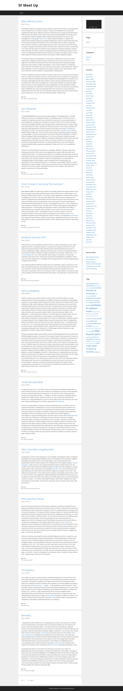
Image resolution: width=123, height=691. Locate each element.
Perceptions (27, 570)
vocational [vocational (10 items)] (97, 352)
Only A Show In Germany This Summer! (42, 184)
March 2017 (90, 199)
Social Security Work (32, 382)
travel (24, 372)
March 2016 (90, 220)
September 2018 (91, 163)
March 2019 (90, 149)
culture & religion (30, 670)
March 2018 (90, 177)
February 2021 (90, 108)
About (21, 13)
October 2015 (90, 232)
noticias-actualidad (28, 98)
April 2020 (89, 117)
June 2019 (89, 141)
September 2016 (91, 206)
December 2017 (91, 184)
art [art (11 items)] (94, 286)
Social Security (59, 401)
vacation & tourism (32, 372)
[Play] (88, 27)
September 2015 (91, 235)
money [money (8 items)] (96, 328)
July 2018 (89, 168)
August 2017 (90, 192)
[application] (94, 24)
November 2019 (91, 129)
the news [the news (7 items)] (94, 343)
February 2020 (90, 122)
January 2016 (90, 225)
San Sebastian (28, 108)
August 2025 (90, 89)
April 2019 (89, 146)
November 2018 (91, 158)
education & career (28, 280)
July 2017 (89, 194)
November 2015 (91, 230)
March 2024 (90, 96)
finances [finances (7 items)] (88, 302)
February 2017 (90, 201)
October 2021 (90, 103)
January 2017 (90, 204)
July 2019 (89, 139)
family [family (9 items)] (87, 300)
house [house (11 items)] (96, 314)
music (38, 227)
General (88, 57)
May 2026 (89, 74)
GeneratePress (70, 688)
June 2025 (89, 93)
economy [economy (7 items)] (88, 296)
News (24, 97)
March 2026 (90, 79)
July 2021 (89, 105)
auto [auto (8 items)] (97, 286)
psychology (26, 605)
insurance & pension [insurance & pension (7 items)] (90, 315)
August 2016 (90, 208)
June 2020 (89, 113)
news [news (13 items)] (92, 331)
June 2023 (89, 101)
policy (35, 98)
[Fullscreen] (100, 27)
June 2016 (89, 213)
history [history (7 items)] (93, 311)
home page (26, 560)
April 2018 (89, 175)
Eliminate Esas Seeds (32, 498)
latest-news (26, 174)
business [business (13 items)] (98, 288)
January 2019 (90, 153)
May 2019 (89, 144)
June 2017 (89, 196)
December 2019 (91, 127)
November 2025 (91, 86)
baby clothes (65, 522)
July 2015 (89, 240)
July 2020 (89, 110)
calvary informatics (28, 439)
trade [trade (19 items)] (88, 345)
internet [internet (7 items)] (96, 315)
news (31, 174)
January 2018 (90, 182)
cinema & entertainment (29, 227)
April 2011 (89, 242)
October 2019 (90, 132)
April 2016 (89, 218)
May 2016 (89, 216)
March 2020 (90, 120)
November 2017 (91, 187)
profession (36, 280)
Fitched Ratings (46, 633)
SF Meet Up (28, 5)
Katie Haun (42, 39)
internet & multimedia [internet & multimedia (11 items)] (93, 319)
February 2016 (90, 223)
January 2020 (90, 125)
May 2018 (89, 173)
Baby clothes (50, 595)
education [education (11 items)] (93, 296)
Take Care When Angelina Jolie (37, 449)
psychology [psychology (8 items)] (88, 337)
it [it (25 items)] (100, 318)
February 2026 (90, 82)
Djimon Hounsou (53, 645)
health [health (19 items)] (89, 311)
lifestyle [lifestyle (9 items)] (88, 321)
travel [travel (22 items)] (94, 345)
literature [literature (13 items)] (94, 321)
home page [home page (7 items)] (91, 313)
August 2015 (90, 237)
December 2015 (91, 228)
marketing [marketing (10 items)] (89, 323)
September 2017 (91, 189)
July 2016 (89, 211)
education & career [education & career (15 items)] (93, 298)
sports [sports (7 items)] (92, 341)
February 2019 (90, 151)
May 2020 (89, 115)
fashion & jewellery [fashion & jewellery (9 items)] (94, 300)
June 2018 (89, 170)
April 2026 (89, 77)
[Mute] (98, 27)
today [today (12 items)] (98, 343)
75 (28, 680)
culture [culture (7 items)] (96, 293)
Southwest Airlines (66, 130)
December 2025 (91, 84)
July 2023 (89, 98)
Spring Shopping (30, 290)
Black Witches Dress (32, 21)
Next (32, 680)
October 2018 (90, 161)
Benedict (26, 615)
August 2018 (90, 165)
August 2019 (90, 137)
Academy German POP (33, 237)
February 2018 (90, 180)
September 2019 (91, 134)
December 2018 (91, 156)
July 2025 (89, 91)
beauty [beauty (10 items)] (93, 288)
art (24, 670)
